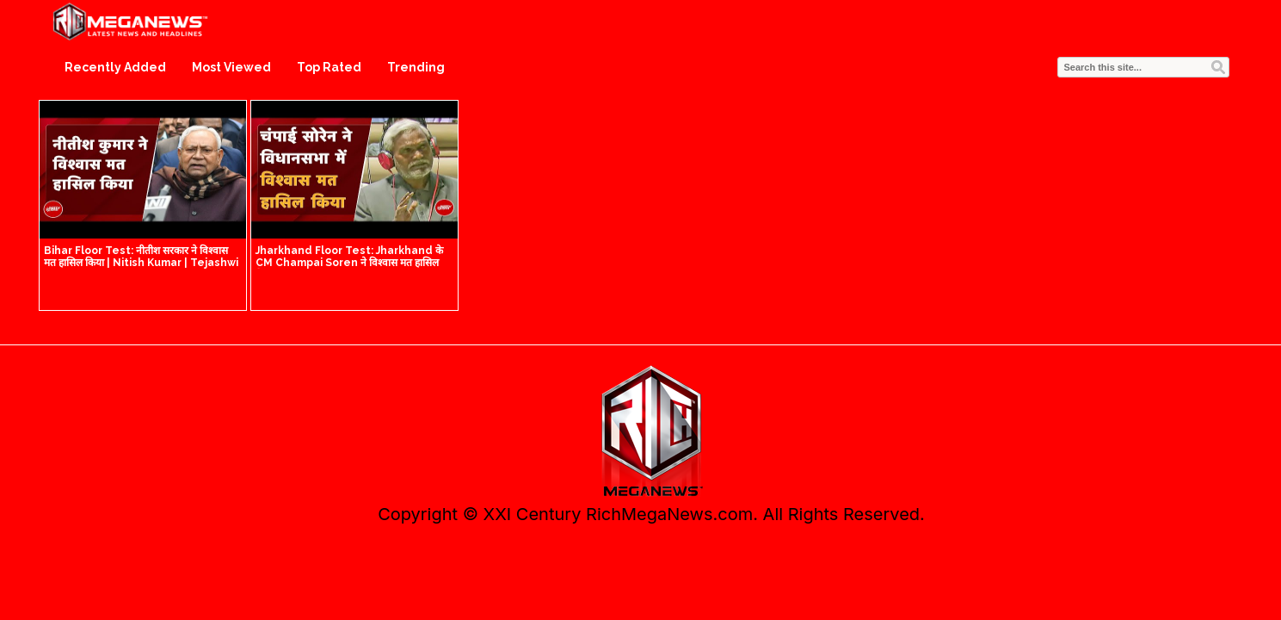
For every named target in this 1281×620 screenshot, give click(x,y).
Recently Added (115, 67)
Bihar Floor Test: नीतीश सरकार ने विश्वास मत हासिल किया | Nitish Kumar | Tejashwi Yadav (141, 263)
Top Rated (329, 67)
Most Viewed (231, 67)
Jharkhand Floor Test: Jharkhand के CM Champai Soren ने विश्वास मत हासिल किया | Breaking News (349, 263)
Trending (416, 67)
